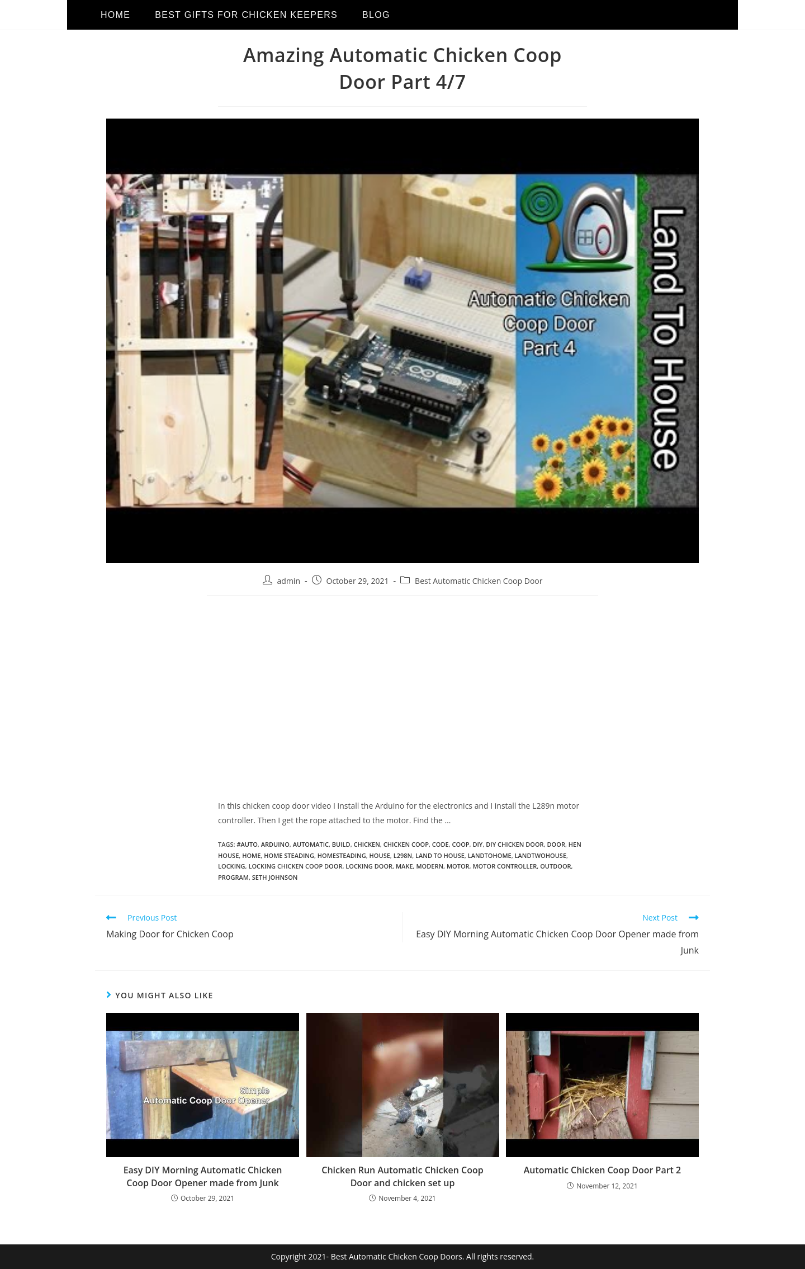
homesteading (342, 855)
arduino (275, 844)
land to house (440, 855)
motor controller (504, 866)
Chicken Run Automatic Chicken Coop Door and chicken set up (402, 1176)
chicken (367, 844)
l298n (403, 855)
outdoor (555, 866)
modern (429, 866)
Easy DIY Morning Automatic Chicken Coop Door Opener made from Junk (203, 1176)
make (404, 866)
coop (461, 844)
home (251, 855)
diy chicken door (514, 844)
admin (288, 580)
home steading (289, 855)
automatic (311, 844)
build (341, 844)
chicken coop (406, 844)
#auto (246, 844)
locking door (368, 866)
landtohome (490, 855)
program (233, 877)
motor (458, 866)
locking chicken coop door (295, 866)
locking (231, 866)
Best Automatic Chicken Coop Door (478, 580)
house (380, 855)
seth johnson (275, 877)
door (556, 844)
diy (477, 844)
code (440, 844)
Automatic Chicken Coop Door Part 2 (602, 1170)
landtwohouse (540, 855)
